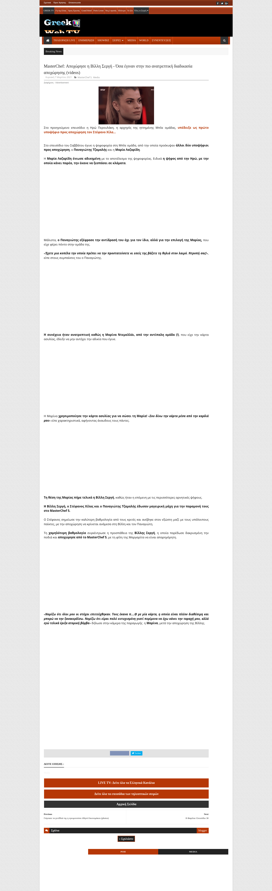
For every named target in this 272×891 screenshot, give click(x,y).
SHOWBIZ (103, 39)
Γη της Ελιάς (61, 9)
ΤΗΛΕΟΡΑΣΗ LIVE (64, 39)
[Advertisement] (107, 757)
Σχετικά (47, 3)
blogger (164, 867)
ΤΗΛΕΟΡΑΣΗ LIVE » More (197, 217)
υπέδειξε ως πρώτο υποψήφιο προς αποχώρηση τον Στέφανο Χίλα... (95, 145)
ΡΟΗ (189, 67)
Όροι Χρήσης (59, 3)
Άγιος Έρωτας (74, 9)
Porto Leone (98, 9)
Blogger (153, 886)
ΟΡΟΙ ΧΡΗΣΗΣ (60, 886)
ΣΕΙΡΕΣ (116, 39)
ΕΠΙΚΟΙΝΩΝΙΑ (76, 886)
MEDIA (132, 39)
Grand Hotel (86, 9)
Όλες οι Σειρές (141, 9)
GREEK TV (49, 9)
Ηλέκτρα (122, 9)
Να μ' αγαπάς (111, 9)
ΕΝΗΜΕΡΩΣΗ (86, 39)
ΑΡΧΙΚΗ (48, 886)
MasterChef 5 (85, 90)
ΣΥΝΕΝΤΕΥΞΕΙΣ (161, 39)
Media (96, 90)
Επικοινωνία (75, 3)
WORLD (144, 39)
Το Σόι (130, 9)
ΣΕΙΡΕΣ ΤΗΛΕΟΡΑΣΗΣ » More (200, 240)
